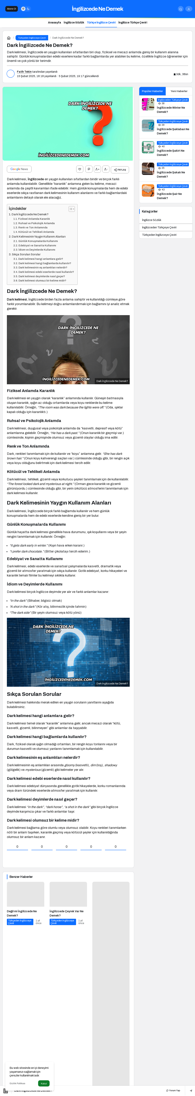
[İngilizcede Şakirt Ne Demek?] (166, 149)
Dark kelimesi (17, 298)
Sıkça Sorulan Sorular (26, 252)
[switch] (25, 9)
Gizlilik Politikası (17, 1083)
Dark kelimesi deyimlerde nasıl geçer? (42, 275)
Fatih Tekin (24, 71)
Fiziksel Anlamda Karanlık (34, 217)
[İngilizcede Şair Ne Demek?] (166, 192)
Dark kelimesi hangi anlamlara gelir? (40, 257)
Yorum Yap (173, 1090)
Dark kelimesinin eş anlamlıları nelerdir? (43, 266)
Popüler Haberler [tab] (152, 91)
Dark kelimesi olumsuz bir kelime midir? (42, 279)
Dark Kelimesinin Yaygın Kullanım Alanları (39, 235)
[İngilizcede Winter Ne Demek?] (166, 106)
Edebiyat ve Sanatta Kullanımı (37, 244)
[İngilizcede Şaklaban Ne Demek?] (166, 127)
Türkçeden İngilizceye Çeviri (159, 234)
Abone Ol (11, 9)
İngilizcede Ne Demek (97, 9)
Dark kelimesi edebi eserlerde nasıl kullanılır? (46, 270)
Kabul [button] (44, 1083)
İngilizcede (36, 178)
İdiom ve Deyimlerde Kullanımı (37, 248)
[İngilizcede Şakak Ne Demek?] (166, 170)
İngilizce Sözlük (151, 219)
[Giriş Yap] (188, 9)
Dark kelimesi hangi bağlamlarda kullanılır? (45, 261)
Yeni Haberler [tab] (179, 91)
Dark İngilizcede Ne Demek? (30, 212)
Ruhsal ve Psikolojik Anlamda (36, 221)
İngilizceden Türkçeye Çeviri (159, 227)
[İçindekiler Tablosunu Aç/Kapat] (70, 208)
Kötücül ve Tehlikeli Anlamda (36, 230)
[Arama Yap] (181, 9)
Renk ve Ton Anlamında (32, 226)
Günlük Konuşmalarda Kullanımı (38, 239)
